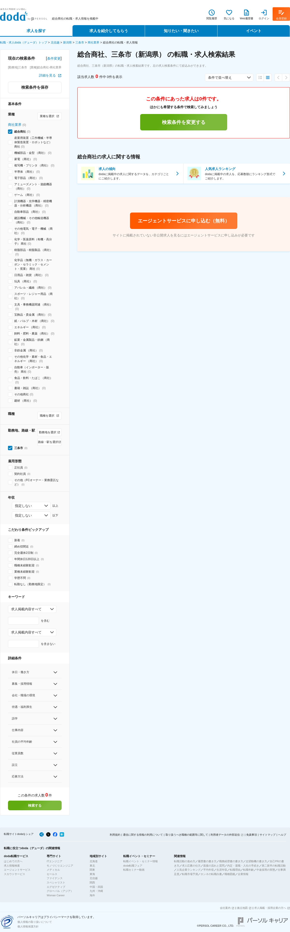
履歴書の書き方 (207, 861)
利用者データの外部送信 (225, 834)
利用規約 (115, 834)
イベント (253, 31)
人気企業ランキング (189, 869)
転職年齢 (248, 869)
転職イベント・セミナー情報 (140, 861)
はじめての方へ (13, 861)
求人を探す (36, 31)
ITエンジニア (54, 861)
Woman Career (56, 895)
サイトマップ (268, 834)
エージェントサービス (17, 869)
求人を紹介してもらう (108, 31)
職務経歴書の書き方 (231, 861)
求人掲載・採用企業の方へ (270, 907)
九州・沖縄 (96, 890)
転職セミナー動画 (134, 869)
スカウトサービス (14, 874)
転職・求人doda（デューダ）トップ (23, 42)
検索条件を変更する (183, 122)
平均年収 (208, 869)
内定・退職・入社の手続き (243, 865)
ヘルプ (282, 834)
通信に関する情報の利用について (143, 834)
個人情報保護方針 (28, 926)
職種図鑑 (230, 874)
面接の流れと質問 (214, 865)
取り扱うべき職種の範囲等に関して (187, 834)
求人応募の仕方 (191, 865)
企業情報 (243, 874)
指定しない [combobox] (23, 506)
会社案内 (225, 907)
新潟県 (67, 42)
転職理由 (235, 869)
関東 (92, 869)
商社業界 (93, 42)
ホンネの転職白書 (211, 874)
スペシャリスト (56, 882)
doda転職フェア (132, 865)
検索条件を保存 (34, 87)
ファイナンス (55, 878)
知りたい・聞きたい (181, 31)
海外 (92, 895)
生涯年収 (222, 869)
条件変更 (54, 58)
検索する (35, 805)
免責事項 (251, 834)
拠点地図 (242, 907)
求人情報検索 (12, 865)
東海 (92, 874)
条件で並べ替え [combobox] (220, 77)
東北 (92, 865)
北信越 (55, 42)
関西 (92, 882)
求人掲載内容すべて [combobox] (26, 609)
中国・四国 (96, 886)
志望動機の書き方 (256, 861)
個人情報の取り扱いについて (34, 921)
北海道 (94, 861)
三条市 (79, 42)
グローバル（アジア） (60, 890)
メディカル (53, 869)
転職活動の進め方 (184, 861)
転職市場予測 (190, 874)
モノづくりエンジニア (60, 865)
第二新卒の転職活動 (274, 865)
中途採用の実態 (265, 869)
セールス (52, 874)
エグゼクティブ (56, 886)
